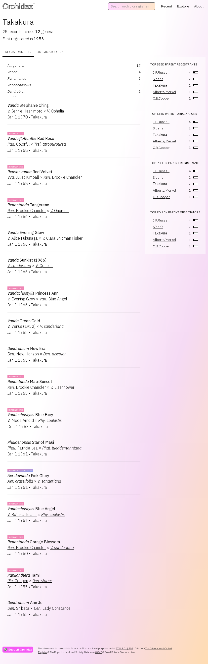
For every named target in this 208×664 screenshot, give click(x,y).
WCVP (98, 652)
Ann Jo (24, 602)
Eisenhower (62, 387)
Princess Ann (32, 293)
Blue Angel (53, 298)
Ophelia (55, 111)
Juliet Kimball (23, 177)
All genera (15, 65)
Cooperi (17, 580)
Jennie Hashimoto (24, 111)
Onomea (59, 210)
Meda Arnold (20, 420)
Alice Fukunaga (22, 238)
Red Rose (30, 138)
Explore (183, 6)
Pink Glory (28, 475)
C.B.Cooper (161, 98)
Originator (50, 52)
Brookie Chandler (62, 177)
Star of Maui (30, 442)
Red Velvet (29, 171)
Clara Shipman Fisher (62, 238)
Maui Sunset (29, 381)
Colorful (18, 144)
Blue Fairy (30, 414)
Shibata (18, 608)
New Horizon (23, 353)
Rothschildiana (22, 514)
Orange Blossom (33, 541)
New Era (26, 348)
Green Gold (23, 320)
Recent (166, 6)
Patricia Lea (22, 447)
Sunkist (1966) (26, 260)
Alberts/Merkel (164, 92)
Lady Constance (52, 608)
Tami (23, 575)
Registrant (18, 52)
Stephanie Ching (28, 105)
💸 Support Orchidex (18, 649)
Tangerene (28, 204)
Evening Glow (25, 232)
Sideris (158, 79)
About (199, 6)
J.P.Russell (161, 72)
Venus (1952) (21, 326)
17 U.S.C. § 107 (124, 648)
